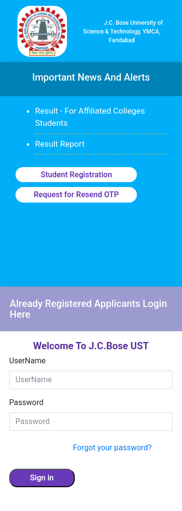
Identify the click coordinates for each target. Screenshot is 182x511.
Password (26, 402)
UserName (27, 360)
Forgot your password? (112, 447)
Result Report (59, 144)
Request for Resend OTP (76, 194)
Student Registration (76, 174)
